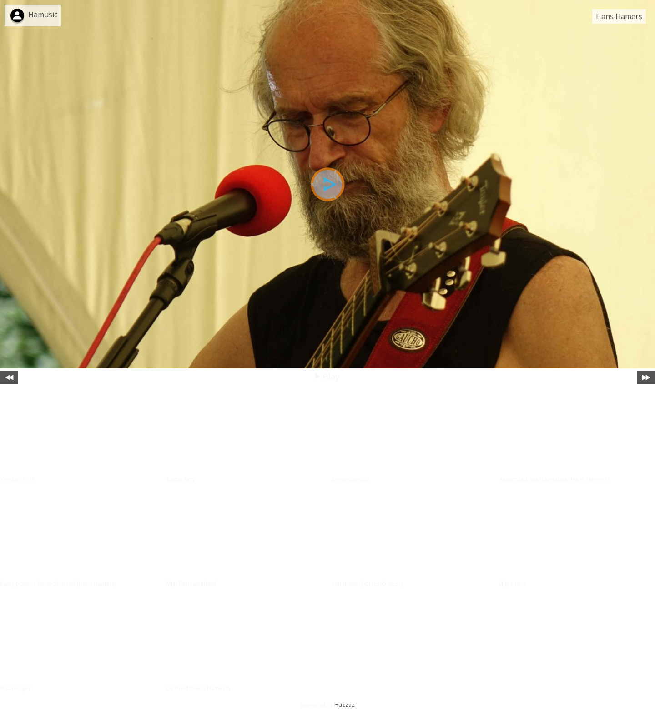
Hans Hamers (619, 16)
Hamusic (42, 15)
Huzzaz (344, 704)
